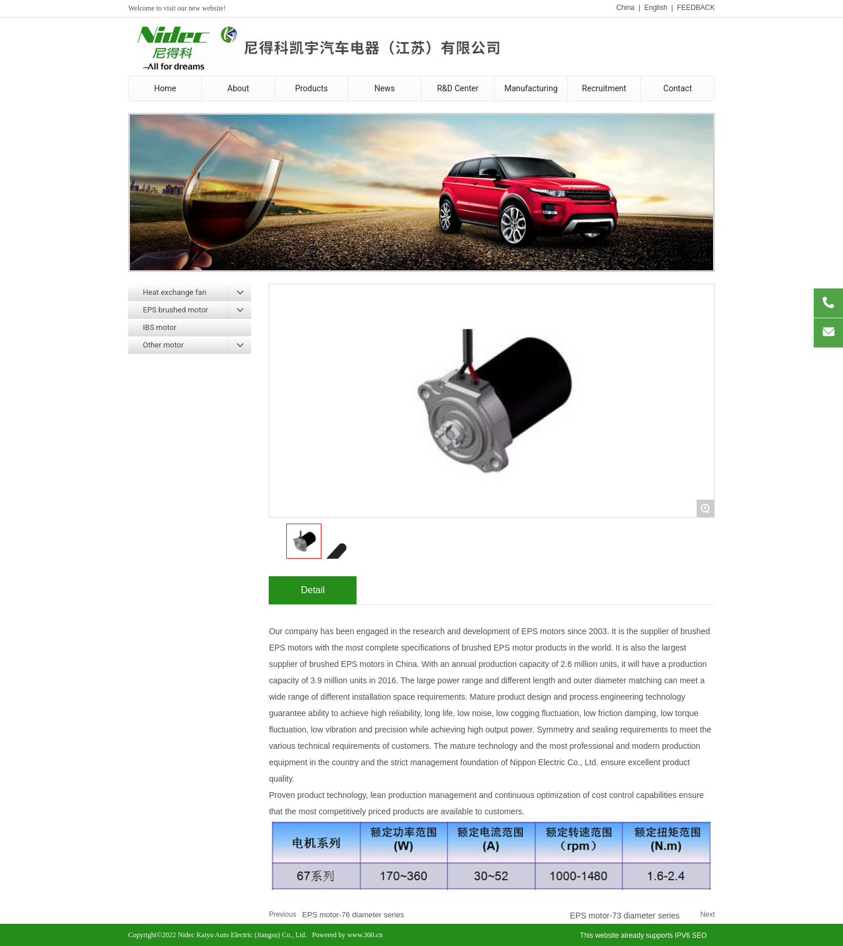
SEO (699, 935)
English (655, 8)
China (625, 8)
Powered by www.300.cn (347, 935)
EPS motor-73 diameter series (625, 915)
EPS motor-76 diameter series (353, 914)
